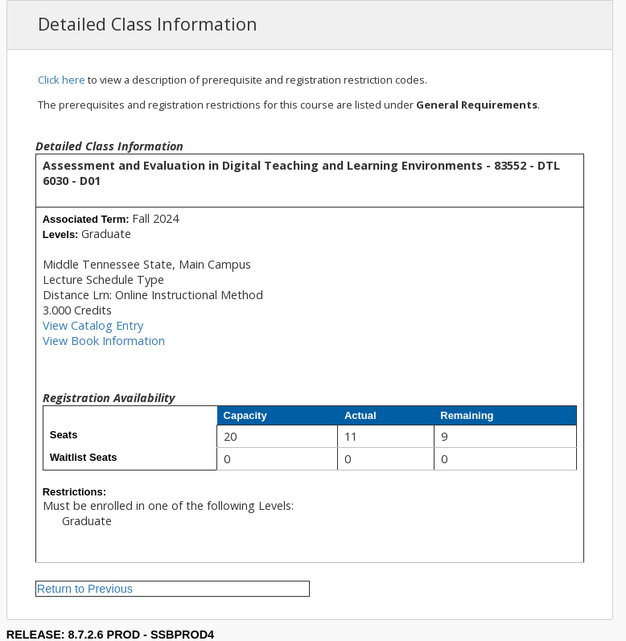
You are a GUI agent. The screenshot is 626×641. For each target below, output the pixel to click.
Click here (61, 79)
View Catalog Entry (93, 325)
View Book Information (104, 340)
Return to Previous (85, 588)
